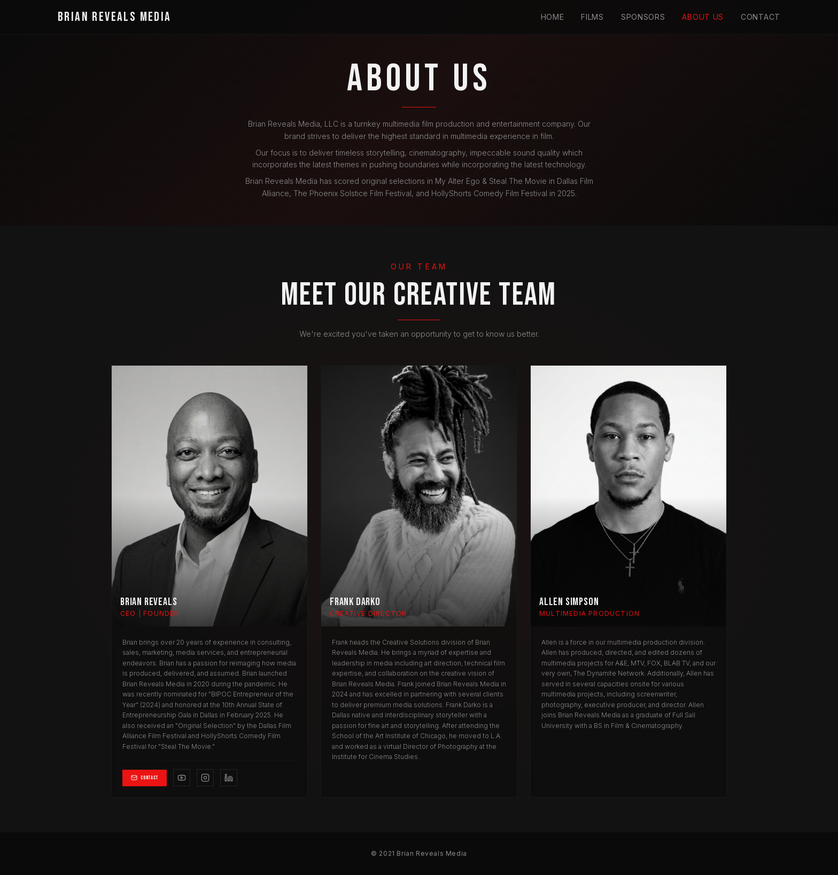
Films (592, 16)
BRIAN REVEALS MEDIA (115, 17)
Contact (760, 16)
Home (552, 16)
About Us (703, 16)
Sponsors (643, 16)
